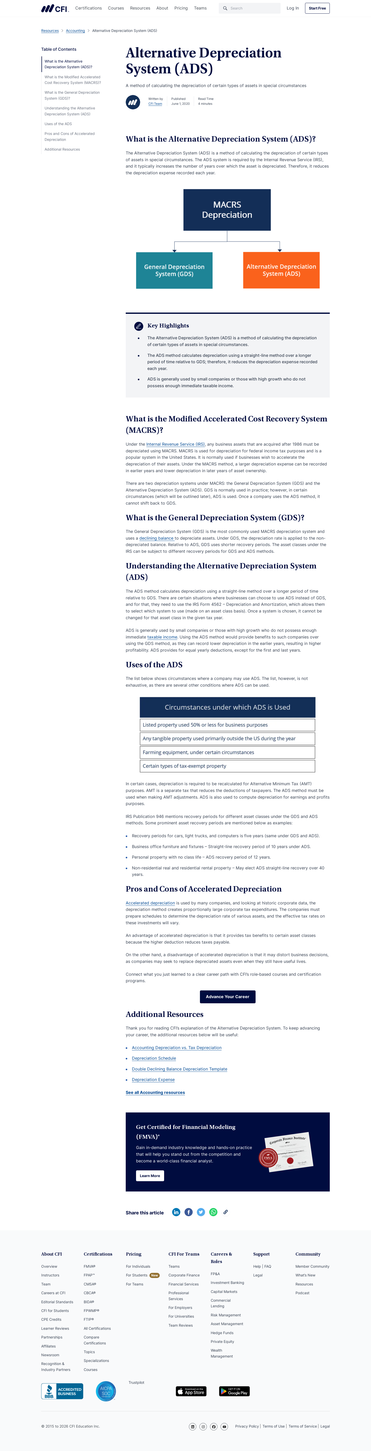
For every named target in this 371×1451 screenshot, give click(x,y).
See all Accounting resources (155, 1092)
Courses (116, 8)
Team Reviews (180, 1326)
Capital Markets (224, 1285)
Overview (49, 1267)
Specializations (96, 1361)
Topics (89, 1353)
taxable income (162, 637)
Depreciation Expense (153, 1080)
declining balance (157, 538)
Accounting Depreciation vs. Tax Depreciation (177, 1047)
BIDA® (89, 1302)
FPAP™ (89, 1276)
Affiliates (48, 1347)
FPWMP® (91, 1311)
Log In (293, 8)
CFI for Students (55, 1311)
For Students (136, 1276)
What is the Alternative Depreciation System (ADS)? (68, 64)
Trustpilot (136, 1383)
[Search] (250, 8)
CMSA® (90, 1285)
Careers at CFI (53, 1294)
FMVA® (89, 1267)
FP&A (215, 1267)
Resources (140, 8)
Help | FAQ (262, 1267)
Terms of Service (303, 1426)
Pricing (181, 8)
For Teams (134, 1285)
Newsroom (50, 1356)
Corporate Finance (184, 1276)
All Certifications (97, 1329)
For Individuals (138, 1267)
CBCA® (90, 1294)
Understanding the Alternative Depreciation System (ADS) (70, 111)
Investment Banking (227, 1276)
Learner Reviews (55, 1329)
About (162, 8)
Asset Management (227, 1317)
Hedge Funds (222, 1326)
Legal (258, 1276)
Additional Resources (62, 149)
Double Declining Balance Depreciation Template (179, 1069)
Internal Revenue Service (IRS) (175, 444)
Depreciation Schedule (154, 1058)
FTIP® (89, 1320)
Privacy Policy (247, 1426)
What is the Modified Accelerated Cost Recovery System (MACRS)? (73, 80)
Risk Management (226, 1308)
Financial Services (183, 1285)
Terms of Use (274, 1426)
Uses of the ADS (58, 124)
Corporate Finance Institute (55, 8)
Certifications (88, 8)
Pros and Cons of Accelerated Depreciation (70, 136)
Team (45, 1285)
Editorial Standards (57, 1302)
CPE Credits (51, 1320)
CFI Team (155, 104)
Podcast (302, 1294)
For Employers (180, 1308)
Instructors (50, 1276)
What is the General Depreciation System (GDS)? (72, 95)
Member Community (313, 1267)
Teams (200, 8)
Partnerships (51, 1338)
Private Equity (222, 1335)
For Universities (181, 1317)
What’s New (305, 1276)
